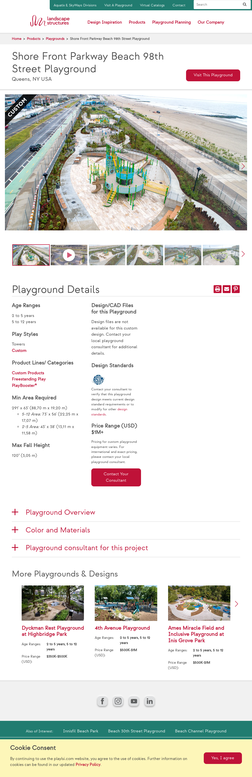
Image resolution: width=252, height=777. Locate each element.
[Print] (217, 289)
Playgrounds (55, 39)
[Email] (227, 289)
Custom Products (28, 373)
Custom (19, 350)
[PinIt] (236, 289)
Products (33, 39)
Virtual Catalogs (152, 5)
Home (16, 39)
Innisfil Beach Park (80, 731)
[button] (243, 166)
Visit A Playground (118, 5)
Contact (179, 5)
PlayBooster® (24, 385)
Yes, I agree (222, 758)
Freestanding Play (29, 379)
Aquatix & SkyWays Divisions (75, 5)
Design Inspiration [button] (104, 22)
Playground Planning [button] (171, 22)
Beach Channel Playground (200, 731)
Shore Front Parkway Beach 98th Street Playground (109, 39)
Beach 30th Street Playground (136, 731)
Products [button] (137, 22)
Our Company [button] (211, 22)
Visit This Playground (213, 75)
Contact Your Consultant (116, 477)
